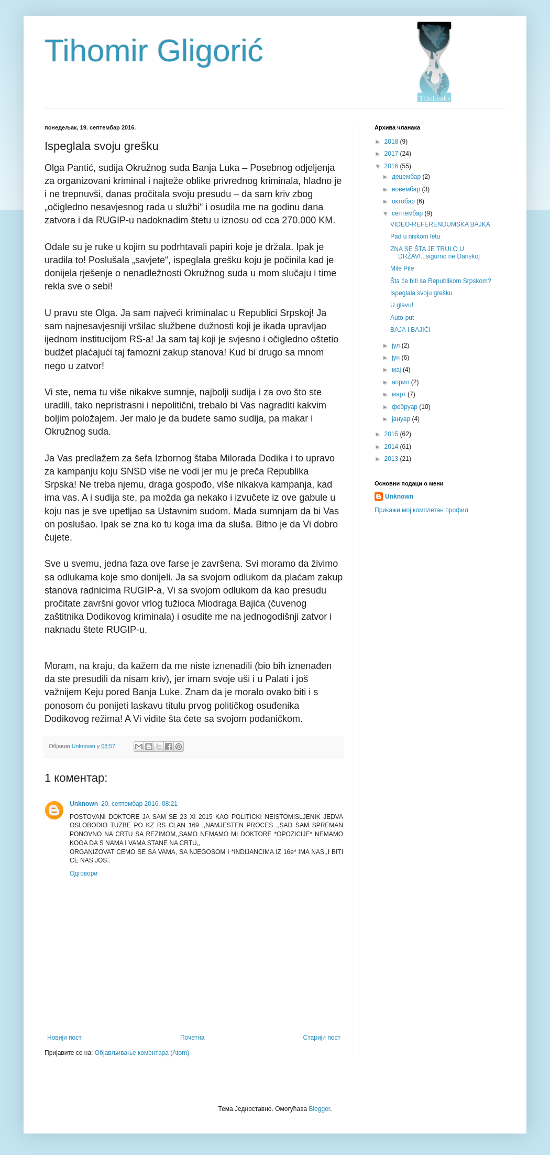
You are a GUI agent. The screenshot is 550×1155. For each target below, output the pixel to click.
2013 (392, 458)
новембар (407, 189)
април (401, 382)
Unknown (84, 803)
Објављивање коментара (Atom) (142, 1052)
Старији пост (321, 1037)
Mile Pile (402, 268)
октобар (404, 201)
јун (397, 357)
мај (397, 369)
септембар (408, 213)
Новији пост (64, 1037)
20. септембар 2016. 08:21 (139, 803)
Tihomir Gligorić (154, 50)
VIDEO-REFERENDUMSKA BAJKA (440, 224)
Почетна (192, 1037)
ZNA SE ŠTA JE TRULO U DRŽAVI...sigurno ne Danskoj (435, 252)
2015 (392, 434)
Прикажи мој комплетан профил (421, 510)
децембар (407, 176)
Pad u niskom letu (415, 236)
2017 (392, 153)
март (400, 394)
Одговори (83, 873)
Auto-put (402, 317)
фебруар (405, 407)
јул (397, 345)
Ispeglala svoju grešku (421, 293)
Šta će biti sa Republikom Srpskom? (440, 281)
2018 (392, 141)
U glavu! (401, 305)
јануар (402, 419)
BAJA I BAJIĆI (410, 329)
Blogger (319, 1109)
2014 (392, 446)
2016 (392, 166)
